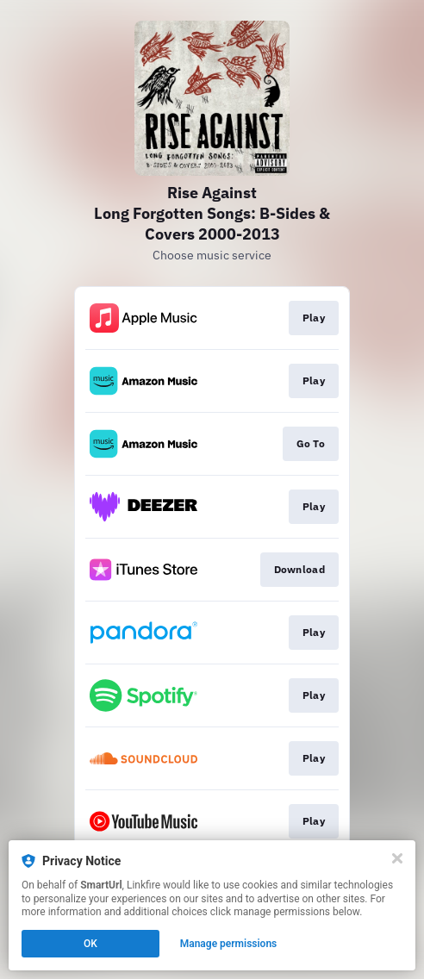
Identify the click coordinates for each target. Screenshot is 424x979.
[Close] (397, 858)
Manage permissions (228, 944)
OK (90, 944)
